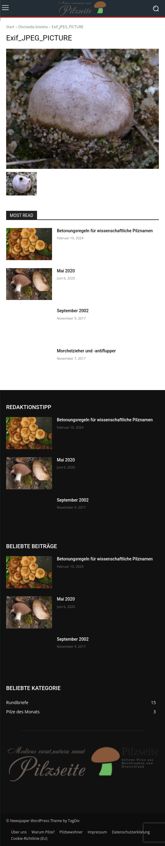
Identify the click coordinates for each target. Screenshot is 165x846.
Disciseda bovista (33, 26)
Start (10, 26)
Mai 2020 (66, 270)
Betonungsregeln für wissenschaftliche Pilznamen (105, 230)
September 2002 (73, 310)
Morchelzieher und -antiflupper (86, 350)
